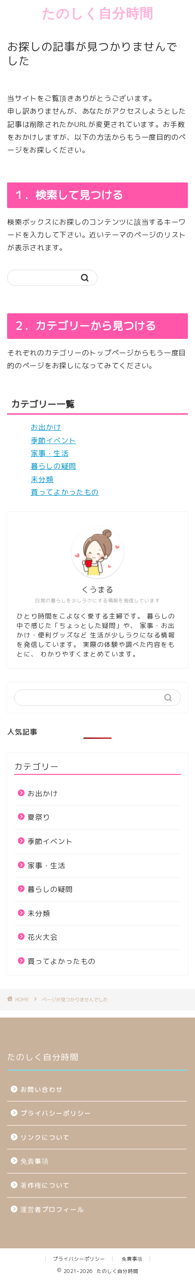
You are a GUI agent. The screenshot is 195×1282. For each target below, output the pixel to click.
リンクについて (45, 1137)
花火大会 (42, 937)
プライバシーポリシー (59, 1113)
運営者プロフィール (52, 1209)
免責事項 (34, 1160)
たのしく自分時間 (97, 13)
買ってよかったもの (65, 492)
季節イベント (53, 441)
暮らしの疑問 (53, 466)
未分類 (42, 479)
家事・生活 (50, 453)
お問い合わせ (41, 1089)
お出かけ (46, 427)
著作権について (45, 1185)
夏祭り (38, 817)
